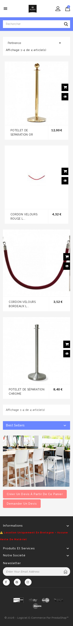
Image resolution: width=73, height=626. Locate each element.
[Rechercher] (36, 24)
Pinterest (17, 583)
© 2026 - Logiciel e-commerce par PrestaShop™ (36, 617)
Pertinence (35, 43)
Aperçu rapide (65, 96)
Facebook (6, 583)
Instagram (28, 583)
